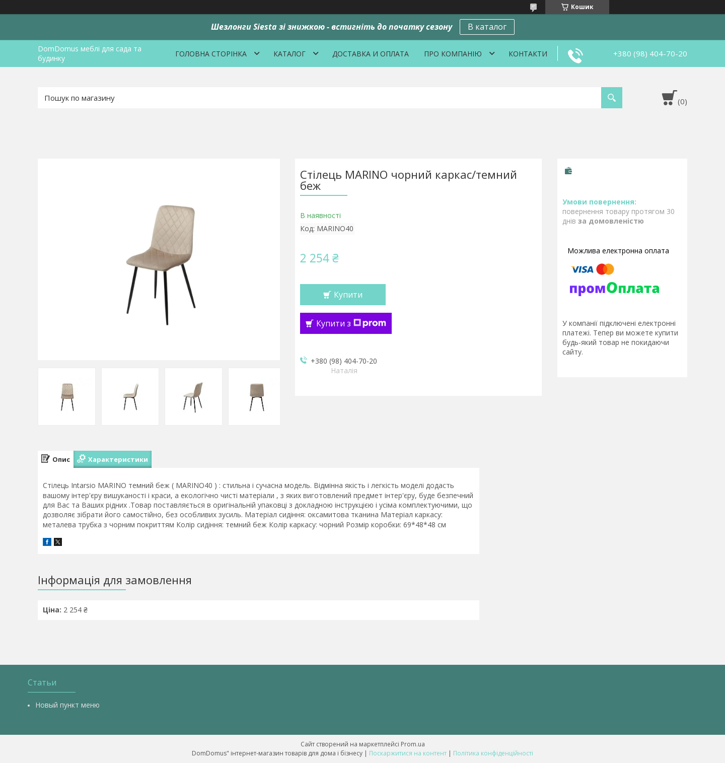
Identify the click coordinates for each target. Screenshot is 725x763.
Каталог (289, 53)
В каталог (487, 26)
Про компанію (453, 53)
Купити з (351, 323)
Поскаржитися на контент (408, 753)
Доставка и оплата (370, 53)
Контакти (528, 53)
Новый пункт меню (67, 705)
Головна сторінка (211, 53)
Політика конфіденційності (493, 753)
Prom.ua (413, 744)
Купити (348, 294)
